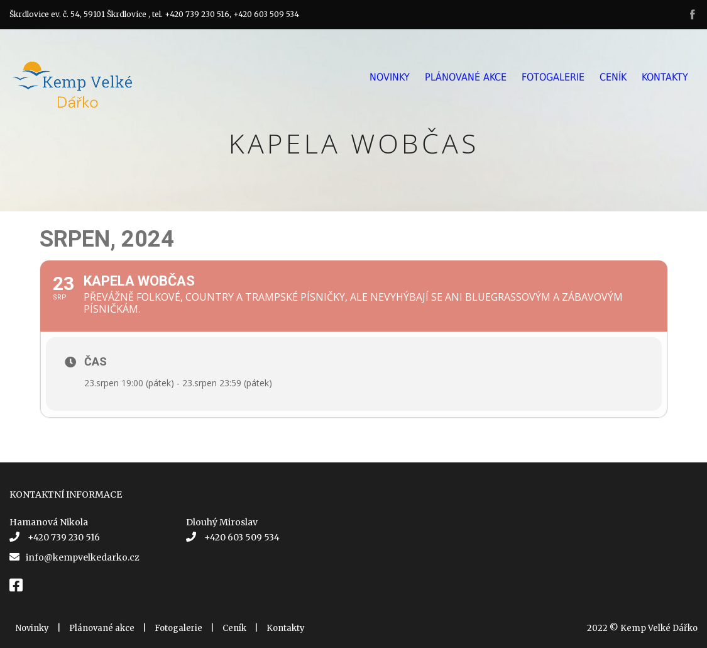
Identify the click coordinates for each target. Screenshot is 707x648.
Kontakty (665, 77)
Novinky (390, 77)
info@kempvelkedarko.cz (83, 557)
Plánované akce (466, 77)
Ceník (613, 77)
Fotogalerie (553, 77)
